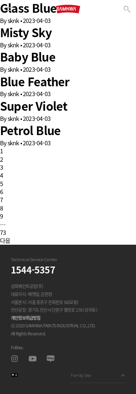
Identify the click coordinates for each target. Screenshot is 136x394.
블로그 (50, 358)
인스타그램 (14, 358)
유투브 (32, 358)
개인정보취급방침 (26, 318)
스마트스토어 (14, 375)
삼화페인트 (68, 9)
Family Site (98, 375)
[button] (9, 9)
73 (3, 232)
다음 (5, 240)
